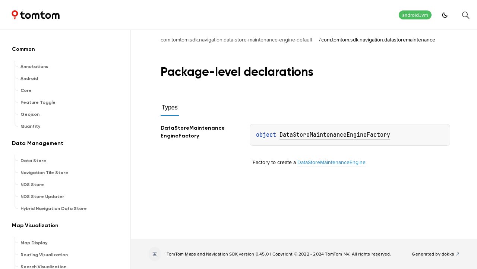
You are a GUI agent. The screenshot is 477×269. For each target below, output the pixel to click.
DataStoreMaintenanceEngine (331, 162)
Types (170, 107)
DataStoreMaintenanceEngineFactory (334, 135)
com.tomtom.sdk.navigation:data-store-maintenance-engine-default (236, 39)
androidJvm (415, 15)
